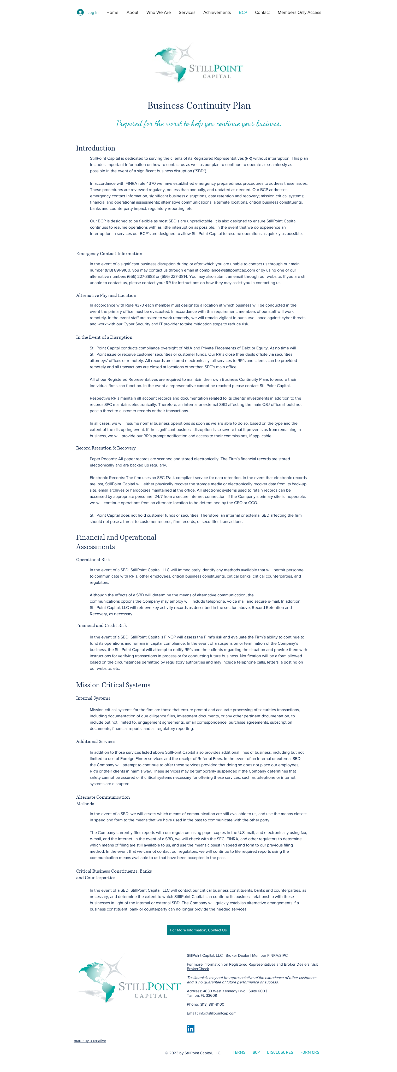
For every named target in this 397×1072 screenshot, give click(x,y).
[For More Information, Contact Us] (198, 930)
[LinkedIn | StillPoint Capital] (190, 1029)
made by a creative (90, 1040)
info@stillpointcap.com (217, 1013)
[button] (188, 12)
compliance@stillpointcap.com (227, 270)
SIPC (283, 955)
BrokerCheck (198, 968)
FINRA (272, 955)
